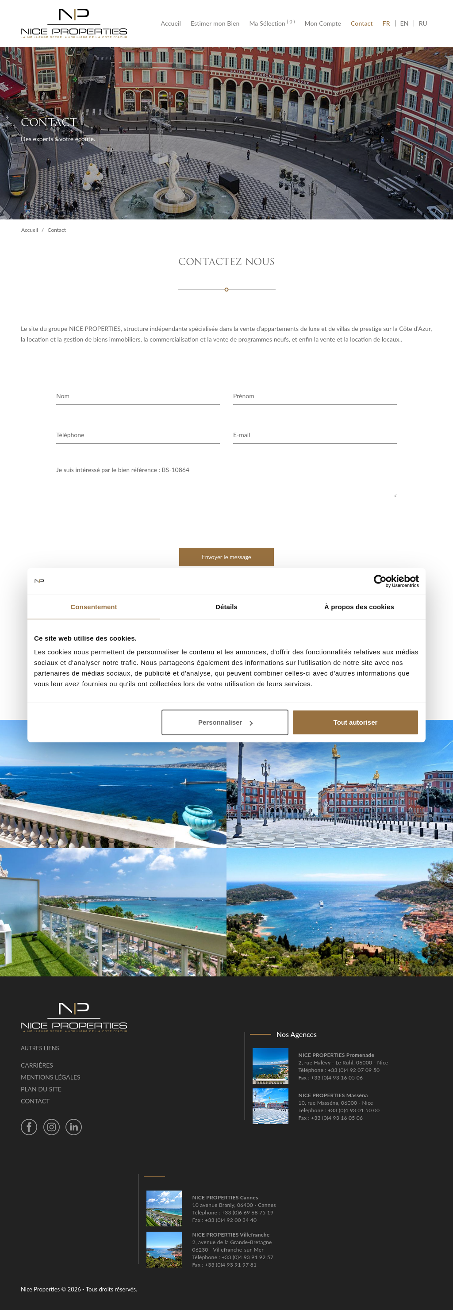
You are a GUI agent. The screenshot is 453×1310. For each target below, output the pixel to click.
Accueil (173, 23)
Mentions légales (51, 1077)
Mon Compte (323, 23)
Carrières (37, 1065)
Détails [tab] (226, 606)
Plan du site (41, 1089)
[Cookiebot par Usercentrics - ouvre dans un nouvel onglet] (380, 581)
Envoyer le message (226, 557)
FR (389, 23)
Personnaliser (225, 722)
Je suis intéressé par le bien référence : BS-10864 (226, 481)
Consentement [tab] (93, 606)
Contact (362, 23)
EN (404, 23)
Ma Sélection (272, 23)
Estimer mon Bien (215, 23)
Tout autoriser (356, 722)
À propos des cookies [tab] (359, 606)
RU (423, 23)
